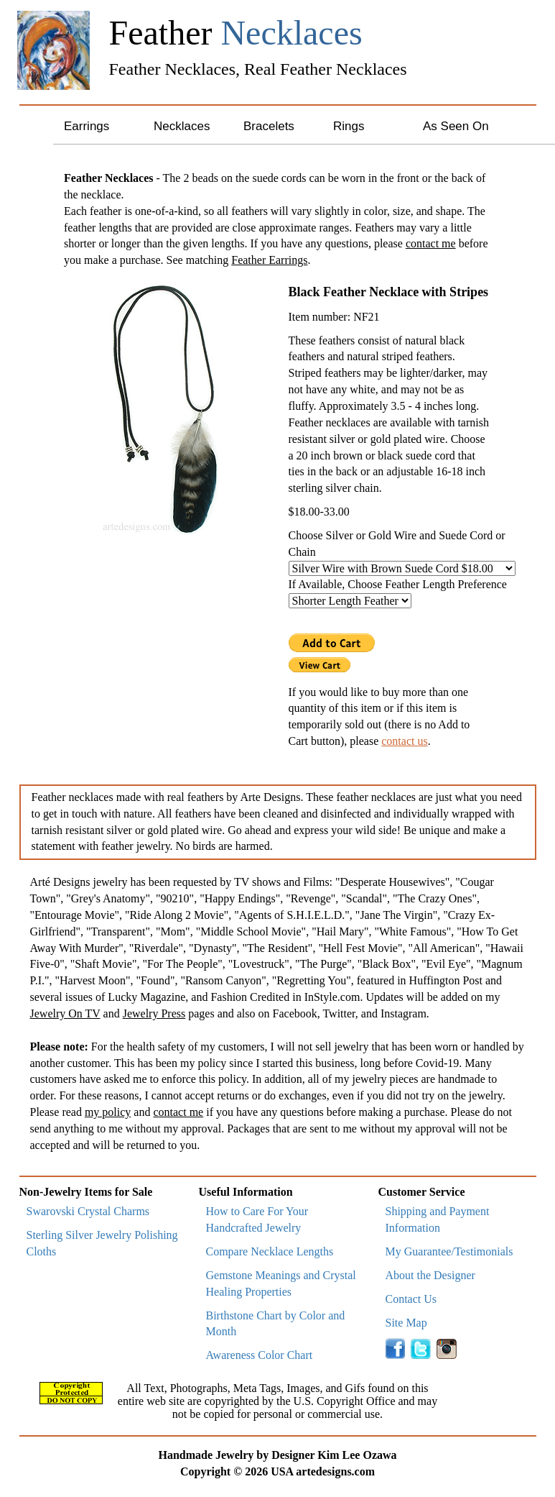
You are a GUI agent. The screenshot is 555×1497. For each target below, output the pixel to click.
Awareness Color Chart (259, 1355)
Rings (348, 126)
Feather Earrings (269, 260)
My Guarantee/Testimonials (449, 1251)
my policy (108, 1112)
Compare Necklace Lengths (270, 1251)
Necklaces (182, 126)
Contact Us (411, 1299)
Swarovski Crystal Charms (88, 1211)
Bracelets (268, 126)
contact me (431, 243)
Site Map (406, 1323)
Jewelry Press (154, 1013)
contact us (404, 741)
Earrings (86, 126)
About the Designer (430, 1275)
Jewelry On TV (65, 1013)
